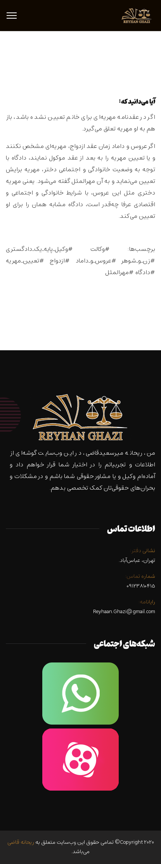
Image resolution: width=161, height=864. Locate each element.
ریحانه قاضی (20, 842)
